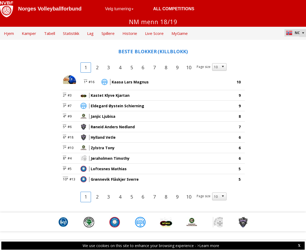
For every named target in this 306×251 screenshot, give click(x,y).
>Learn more (208, 245)
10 (188, 67)
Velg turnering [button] (119, 9)
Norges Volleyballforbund (50, 9)
